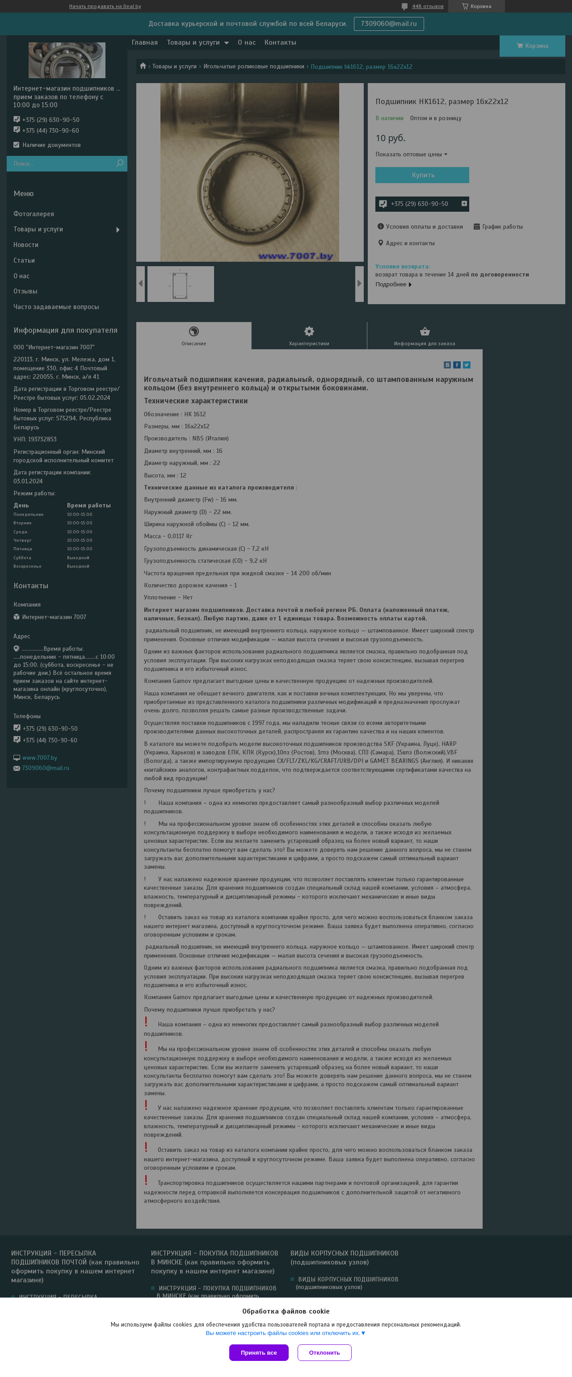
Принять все (259, 1352)
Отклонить (324, 1352)
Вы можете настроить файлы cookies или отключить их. (283, 1333)
